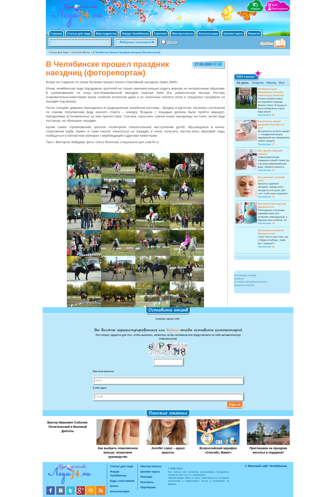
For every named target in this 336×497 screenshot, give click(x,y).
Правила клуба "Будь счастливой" (274, 43)
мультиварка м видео (245, 275)
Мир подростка (106, 33)
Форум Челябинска (135, 33)
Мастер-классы (182, 33)
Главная (56, 33)
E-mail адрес (100, 387)
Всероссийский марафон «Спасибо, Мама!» (218, 450)
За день (243, 82)
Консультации (208, 33)
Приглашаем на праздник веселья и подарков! (268, 450)
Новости (254, 33)
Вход (274, 5)
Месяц (271, 82)
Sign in (234, 404)
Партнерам (148, 487)
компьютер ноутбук (244, 285)
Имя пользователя (103, 371)
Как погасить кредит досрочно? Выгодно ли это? (271, 124)
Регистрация (280, 8)
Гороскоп (160, 33)
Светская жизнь (81, 52)
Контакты (147, 482)
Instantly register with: (168, 318)
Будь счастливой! (122, 480)
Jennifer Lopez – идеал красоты (168, 450)
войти (172, 329)
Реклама (146, 476)
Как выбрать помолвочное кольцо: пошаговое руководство (118, 452)
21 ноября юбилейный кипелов (250, 281)
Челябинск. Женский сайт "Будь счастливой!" (76, 16)
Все (282, 82)
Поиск (168, 42)
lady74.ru (187, 475)
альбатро (239, 278)
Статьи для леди (78, 33)
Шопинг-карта (233, 33)
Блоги (114, 486)
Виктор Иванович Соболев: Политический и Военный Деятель (67, 427)
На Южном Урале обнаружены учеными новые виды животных (271, 92)
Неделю (258, 82)
